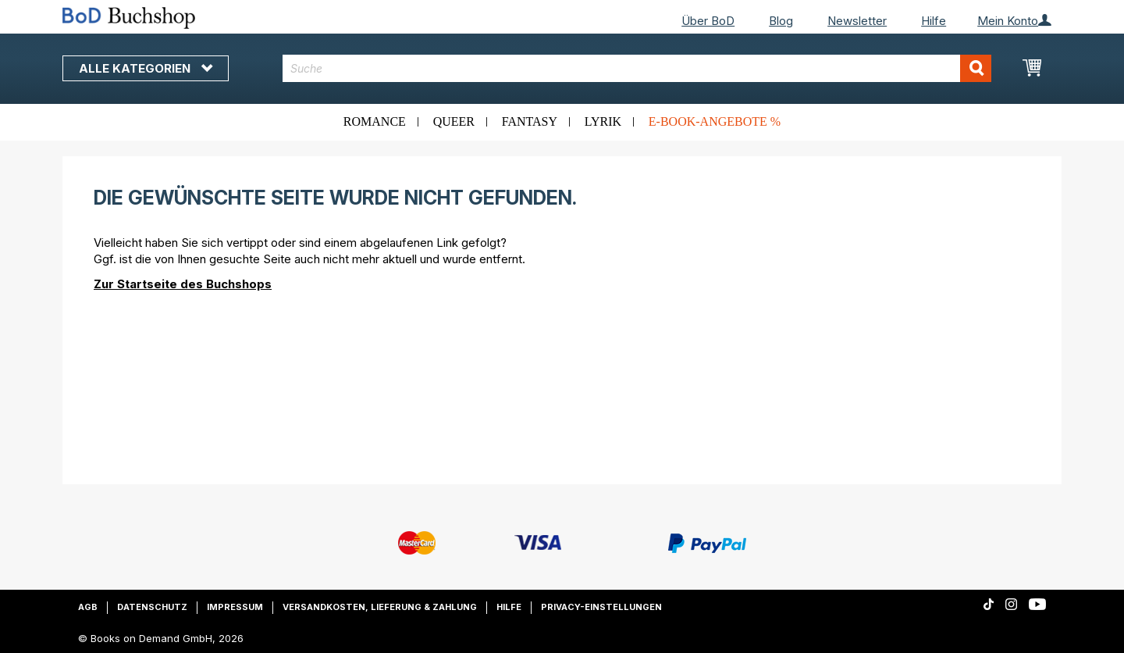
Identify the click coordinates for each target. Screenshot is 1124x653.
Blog (781, 20)
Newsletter (857, 20)
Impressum (235, 606)
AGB (88, 606)
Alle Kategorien (145, 68)
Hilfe (933, 20)
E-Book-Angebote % (715, 121)
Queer (454, 121)
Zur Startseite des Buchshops (183, 284)
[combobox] (637, 68)
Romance (374, 121)
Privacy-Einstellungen (601, 606)
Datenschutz (152, 606)
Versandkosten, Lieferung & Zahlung (380, 606)
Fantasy (529, 121)
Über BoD (708, 20)
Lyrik (603, 121)
